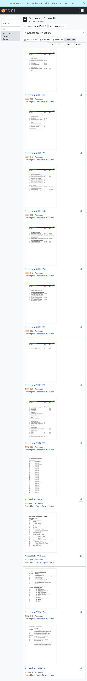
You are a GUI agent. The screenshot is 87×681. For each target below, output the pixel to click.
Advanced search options (38, 32)
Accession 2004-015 (35, 153)
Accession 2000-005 (35, 327)
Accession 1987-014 (35, 612)
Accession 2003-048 (35, 211)
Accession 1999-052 (35, 385)
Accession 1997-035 (35, 443)
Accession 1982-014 (35, 668)
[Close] (84, 3)
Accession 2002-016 (35, 269)
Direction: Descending (74, 44)
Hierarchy (45, 40)
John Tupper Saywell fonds (10, 36)
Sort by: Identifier (55, 44)
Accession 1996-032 (35, 499)
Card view (58, 40)
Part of (6, 23)
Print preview (30, 40)
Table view (70, 40)
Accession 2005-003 (35, 95)
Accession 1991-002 (35, 555)
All (4, 29)
